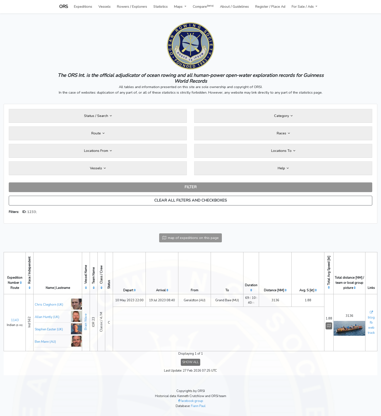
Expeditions (83, 6)
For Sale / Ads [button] (303, 6)
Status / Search (98, 115)
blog (371, 317)
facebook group (190, 401)
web (371, 328)
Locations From (98, 150)
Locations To (283, 150)
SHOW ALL (190, 362)
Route (97, 133)
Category (283, 115)
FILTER (190, 187)
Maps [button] (178, 6)
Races (283, 133)
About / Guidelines (234, 6)
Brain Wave (86, 322)
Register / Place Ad (270, 6)
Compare (203, 6)
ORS (63, 6)
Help (283, 168)
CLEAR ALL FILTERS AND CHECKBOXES (190, 200)
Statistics (160, 6)
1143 (15, 320)
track (371, 333)
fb (371, 322)
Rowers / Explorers (132, 6)
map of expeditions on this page (190, 237)
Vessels (104, 6)
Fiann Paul (198, 406)
